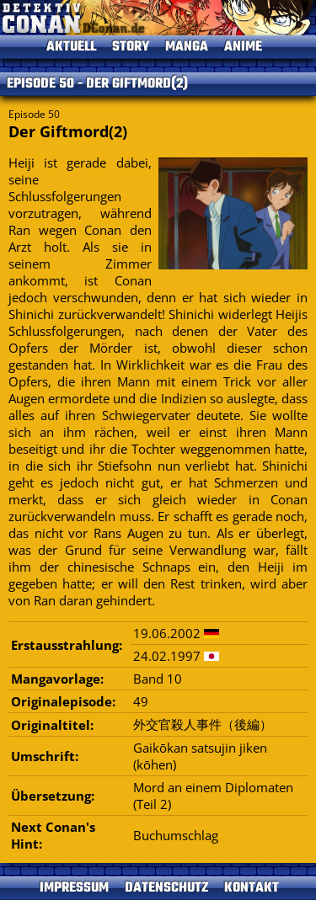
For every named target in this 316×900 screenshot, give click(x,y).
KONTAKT (251, 888)
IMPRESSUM (74, 888)
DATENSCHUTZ (166, 888)
